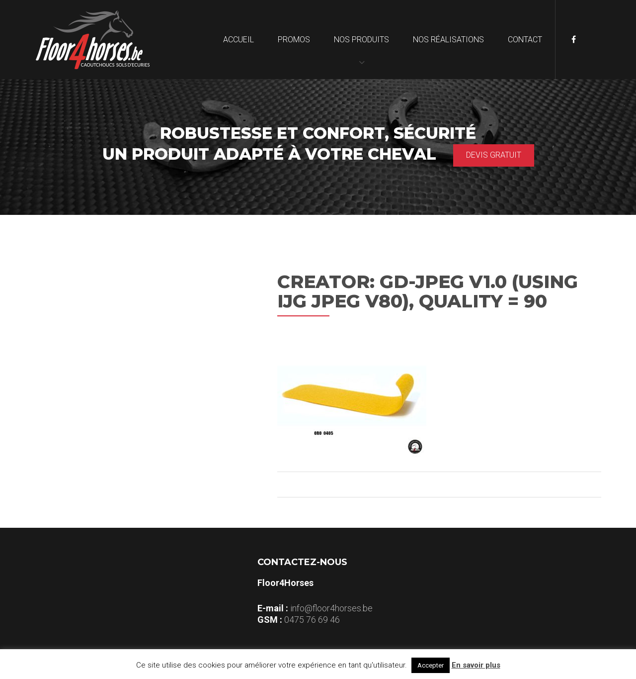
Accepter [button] (430, 665)
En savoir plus (476, 665)
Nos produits (361, 39)
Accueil (238, 39)
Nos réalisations (448, 39)
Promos (294, 39)
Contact (525, 39)
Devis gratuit (493, 155)
